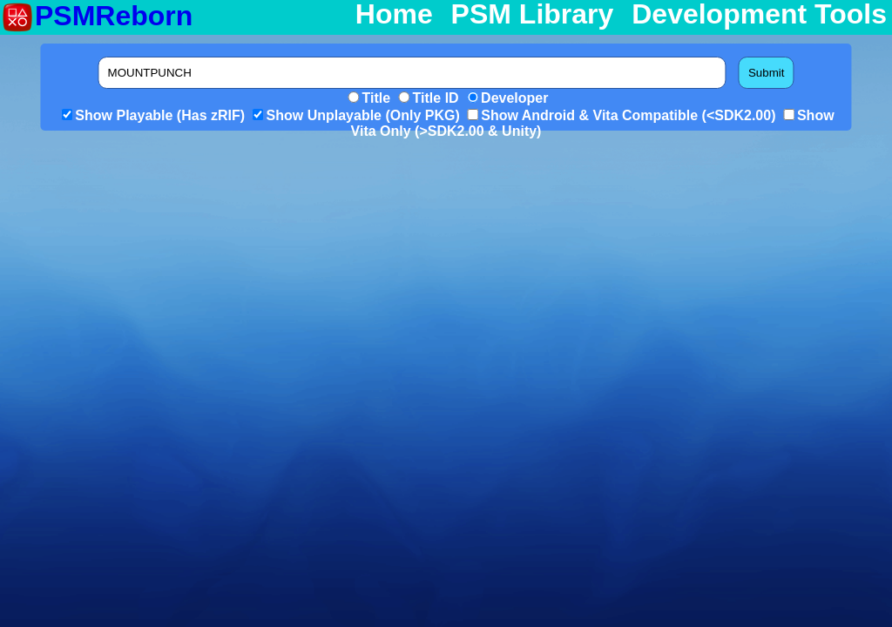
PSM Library (532, 15)
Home (394, 15)
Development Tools (759, 15)
